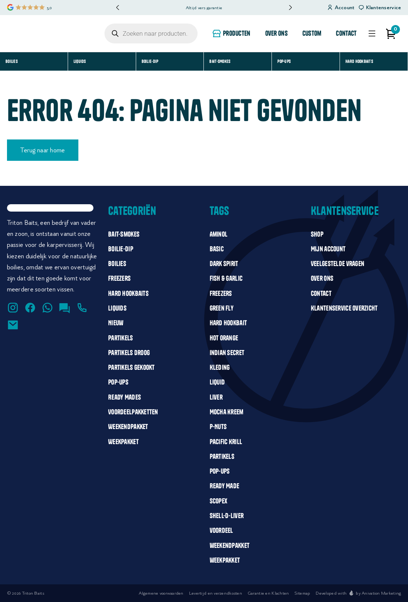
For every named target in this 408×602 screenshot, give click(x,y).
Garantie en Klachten (268, 593)
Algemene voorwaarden (161, 593)
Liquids (80, 61)
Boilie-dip (150, 61)
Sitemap (302, 593)
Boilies (12, 61)
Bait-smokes (219, 61)
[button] (290, 7)
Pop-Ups (284, 61)
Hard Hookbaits (359, 61)
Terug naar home (42, 150)
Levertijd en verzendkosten (215, 593)
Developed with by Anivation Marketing (358, 593)
